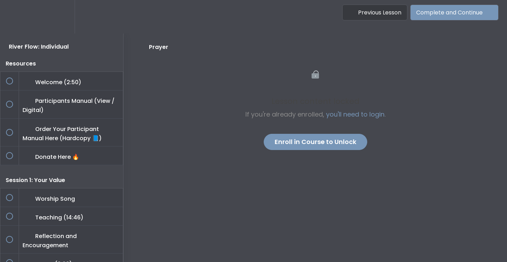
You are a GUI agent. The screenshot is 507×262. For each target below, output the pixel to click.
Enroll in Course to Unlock (315, 141)
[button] (13, 16)
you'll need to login (355, 114)
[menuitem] (62, 16)
